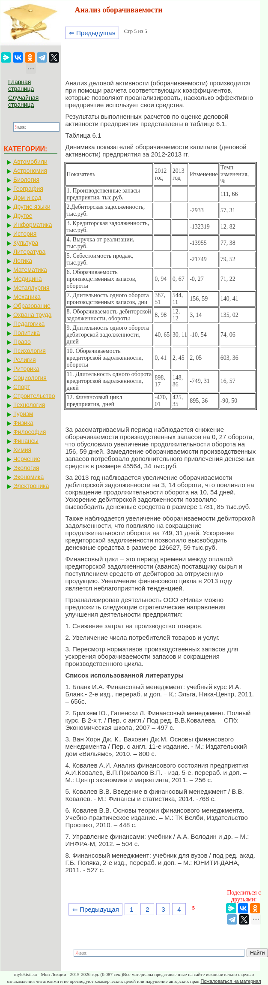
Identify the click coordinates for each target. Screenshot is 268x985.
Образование (32, 305)
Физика (23, 422)
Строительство (34, 395)
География (28, 188)
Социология (30, 377)
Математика (30, 269)
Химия (22, 449)
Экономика (28, 476)
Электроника (31, 485)
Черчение (26, 458)
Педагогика (29, 323)
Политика (26, 332)
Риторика (26, 368)
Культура (25, 242)
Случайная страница (23, 101)
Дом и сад (27, 197)
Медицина (27, 278)
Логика (22, 260)
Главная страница (21, 85)
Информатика (32, 224)
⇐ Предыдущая (92, 32)
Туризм (23, 413)
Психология (29, 350)
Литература (29, 251)
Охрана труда (32, 314)
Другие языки (32, 206)
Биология (26, 179)
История (24, 233)
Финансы (26, 440)
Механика (27, 296)
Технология (29, 404)
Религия (24, 359)
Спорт (21, 386)
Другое (22, 215)
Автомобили (30, 161)
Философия (29, 431)
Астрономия (30, 170)
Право (22, 341)
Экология (26, 467)
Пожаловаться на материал (230, 981)
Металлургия (31, 287)
